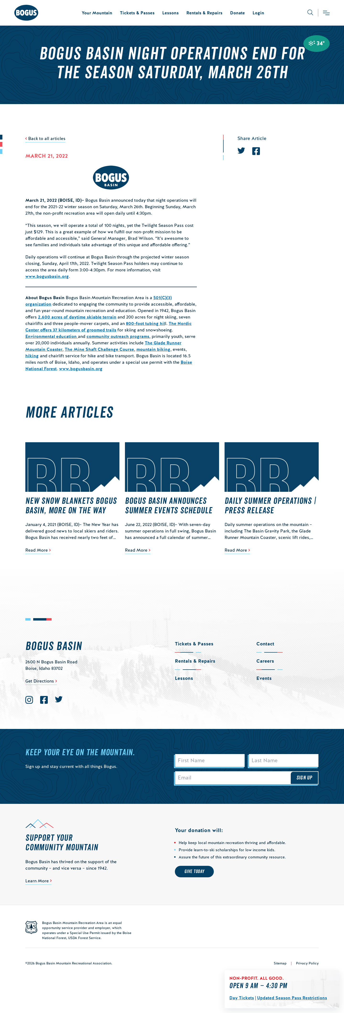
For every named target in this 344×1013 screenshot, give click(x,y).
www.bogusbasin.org (47, 276)
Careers (265, 661)
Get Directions (39, 681)
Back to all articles (46, 138)
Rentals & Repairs (204, 13)
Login (258, 13)
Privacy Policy (307, 964)
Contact (265, 644)
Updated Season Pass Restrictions (292, 998)
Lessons (170, 13)
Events (264, 678)
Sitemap (280, 964)
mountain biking (153, 349)
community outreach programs (117, 336)
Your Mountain (97, 13)
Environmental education (51, 336)
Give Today (194, 872)
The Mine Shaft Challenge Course (99, 349)
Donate (237, 13)
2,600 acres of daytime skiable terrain (77, 317)
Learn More (37, 881)
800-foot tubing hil (145, 323)
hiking (32, 355)
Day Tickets (241, 998)
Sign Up (304, 778)
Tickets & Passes (137, 13)
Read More (36, 550)
